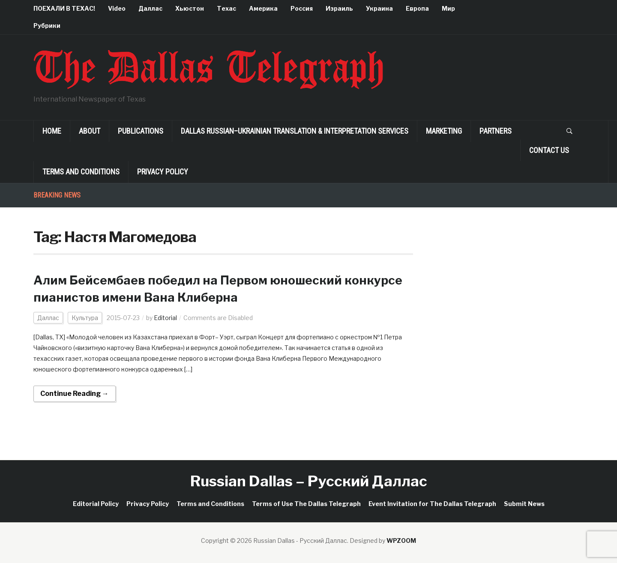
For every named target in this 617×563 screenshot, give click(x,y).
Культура (85, 317)
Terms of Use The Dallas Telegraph (306, 503)
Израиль (339, 8)
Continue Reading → (74, 393)
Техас (226, 8)
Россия (302, 8)
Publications (140, 130)
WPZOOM (401, 540)
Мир (448, 8)
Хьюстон (189, 8)
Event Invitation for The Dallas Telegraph (432, 503)
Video (117, 8)
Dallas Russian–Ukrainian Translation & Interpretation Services (294, 130)
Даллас (150, 8)
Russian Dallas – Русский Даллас (308, 481)
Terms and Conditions (81, 171)
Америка (263, 8)
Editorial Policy (96, 503)
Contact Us (549, 150)
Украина (379, 8)
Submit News (524, 503)
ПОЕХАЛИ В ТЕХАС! (64, 8)
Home (51, 130)
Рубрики (46, 25)
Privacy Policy (162, 171)
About (89, 130)
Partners (495, 130)
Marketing (444, 130)
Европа (417, 8)
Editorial (165, 317)
